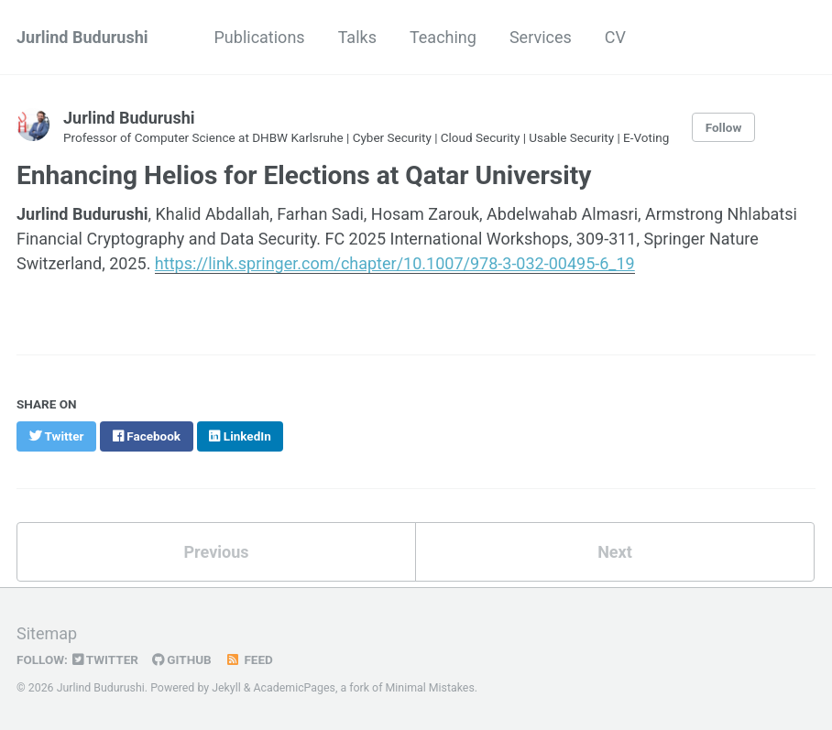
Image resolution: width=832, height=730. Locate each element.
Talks (357, 37)
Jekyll (226, 687)
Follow (724, 127)
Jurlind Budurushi (82, 37)
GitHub (182, 659)
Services (540, 37)
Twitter (105, 659)
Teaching (443, 37)
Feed (249, 659)
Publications (259, 37)
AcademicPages (294, 687)
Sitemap (46, 633)
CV (615, 37)
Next (614, 551)
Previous (216, 551)
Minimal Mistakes (430, 687)
